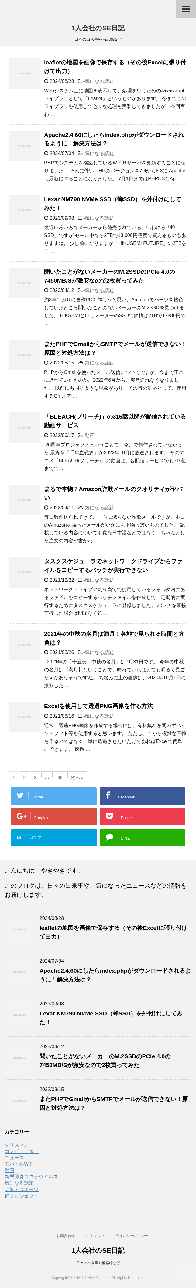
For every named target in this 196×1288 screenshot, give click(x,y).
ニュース (14, 1157)
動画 (90, 435)
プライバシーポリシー (130, 1236)
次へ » (77, 776)
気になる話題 (99, 81)
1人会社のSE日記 (98, 28)
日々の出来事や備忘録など (98, 1263)
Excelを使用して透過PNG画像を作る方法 (98, 706)
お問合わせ (66, 1236)
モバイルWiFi (19, 1164)
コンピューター (22, 1151)
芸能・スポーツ (22, 1189)
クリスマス (17, 1144)
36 (60, 776)
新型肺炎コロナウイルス (31, 1176)
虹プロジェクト (22, 1195)
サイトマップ (94, 1236)
